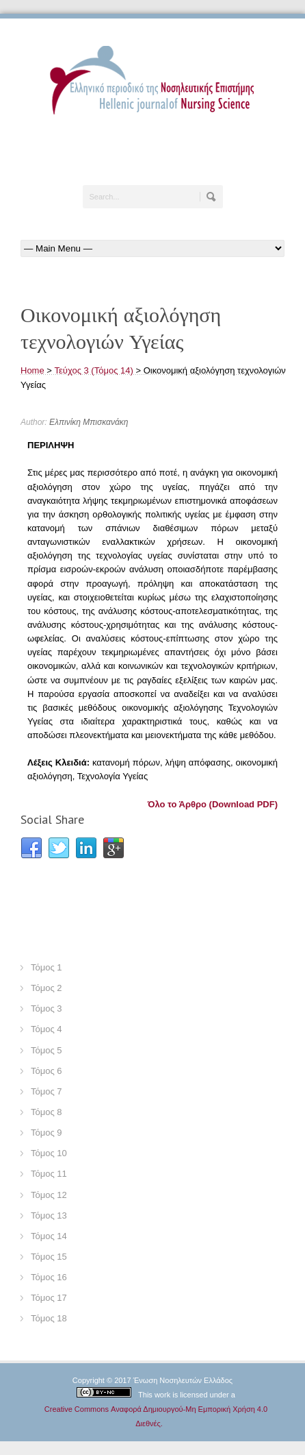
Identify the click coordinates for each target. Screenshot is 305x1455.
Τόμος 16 (49, 1277)
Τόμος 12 (49, 1195)
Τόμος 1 (46, 967)
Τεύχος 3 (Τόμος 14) (94, 370)
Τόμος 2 (46, 988)
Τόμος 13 (49, 1215)
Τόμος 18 (49, 1318)
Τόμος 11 (49, 1174)
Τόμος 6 (46, 1071)
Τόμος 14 (49, 1236)
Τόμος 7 (46, 1091)
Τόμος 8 (46, 1112)
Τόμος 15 (49, 1256)
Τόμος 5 (46, 1050)
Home (32, 370)
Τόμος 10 (49, 1153)
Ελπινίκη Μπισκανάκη (88, 422)
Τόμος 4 (46, 1029)
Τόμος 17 (49, 1298)
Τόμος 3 (46, 1008)
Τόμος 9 (46, 1132)
